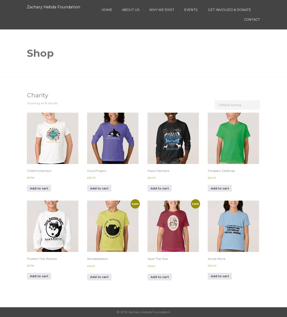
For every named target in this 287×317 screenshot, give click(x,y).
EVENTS (191, 10)
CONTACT (252, 19)
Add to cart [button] (39, 188)
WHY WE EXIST (161, 10)
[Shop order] (237, 105)
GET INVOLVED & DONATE (229, 10)
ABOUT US (131, 10)
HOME (107, 10)
